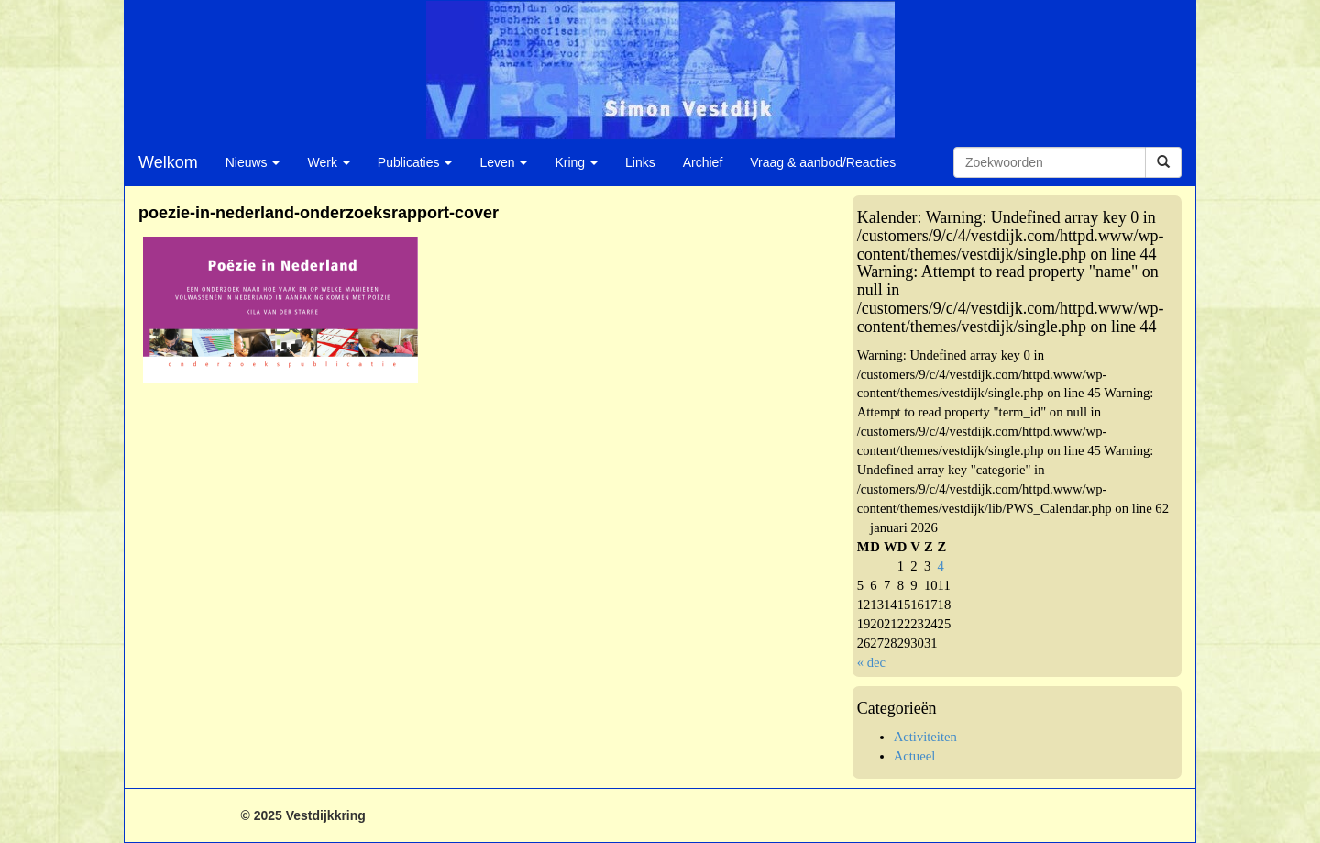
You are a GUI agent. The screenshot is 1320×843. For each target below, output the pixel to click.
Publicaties (415, 162)
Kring (576, 162)
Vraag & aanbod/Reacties (823, 162)
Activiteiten (925, 736)
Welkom (168, 162)
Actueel (915, 756)
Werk (328, 162)
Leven (503, 162)
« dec (871, 662)
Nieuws (253, 162)
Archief (703, 162)
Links (640, 162)
